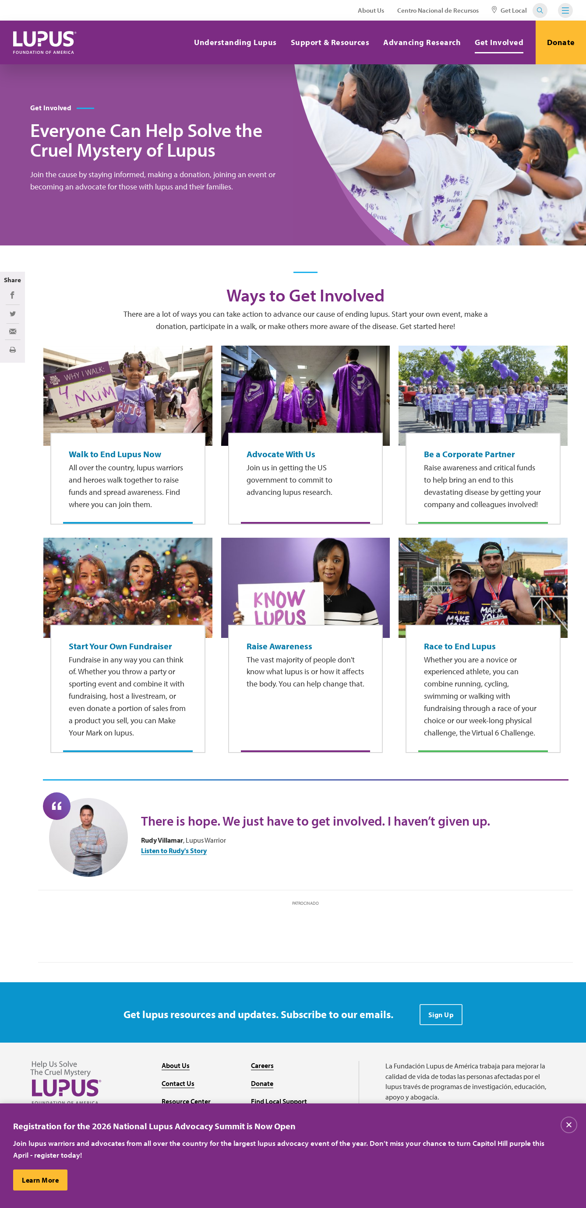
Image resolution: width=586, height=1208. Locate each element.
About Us (371, 10)
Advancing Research (422, 42)
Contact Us (178, 1083)
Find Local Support (279, 1101)
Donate (561, 42)
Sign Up (441, 1014)
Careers (262, 1065)
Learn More (40, 1180)
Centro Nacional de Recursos (438, 10)
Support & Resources (330, 42)
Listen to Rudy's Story (174, 851)
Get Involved (499, 42)
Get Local (509, 10)
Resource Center (186, 1101)
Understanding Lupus (235, 42)
